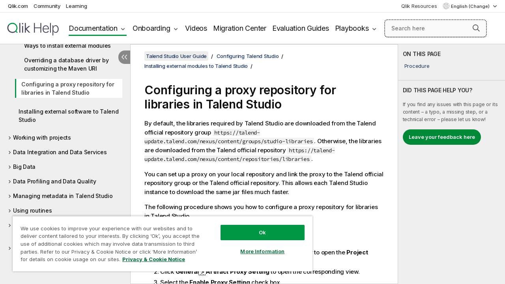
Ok (262, 232)
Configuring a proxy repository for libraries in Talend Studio (67, 88)
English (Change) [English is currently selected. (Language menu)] (471, 6)
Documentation (93, 28)
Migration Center (239, 28)
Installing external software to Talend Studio (69, 115)
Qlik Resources (419, 6)
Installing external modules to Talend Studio (196, 66)
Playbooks (352, 28)
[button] (476, 28)
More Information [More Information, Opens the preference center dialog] (262, 251)
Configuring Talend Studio (248, 56)
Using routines (32, 210)
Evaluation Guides (300, 28)
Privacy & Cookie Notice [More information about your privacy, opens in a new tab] (153, 259)
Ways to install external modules (67, 45)
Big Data (24, 166)
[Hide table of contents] (124, 57)
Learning (76, 6)
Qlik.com (18, 6)
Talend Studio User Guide (176, 56)
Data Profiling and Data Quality (54, 181)
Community (47, 6)
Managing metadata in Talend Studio (63, 195)
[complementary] (451, 164)
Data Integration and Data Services (60, 152)
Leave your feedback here (442, 137)
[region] (162, 243)
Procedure (417, 66)
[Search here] (435, 28)
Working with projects (42, 137)
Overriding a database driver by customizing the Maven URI (66, 64)
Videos (196, 28)
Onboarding (151, 28)
